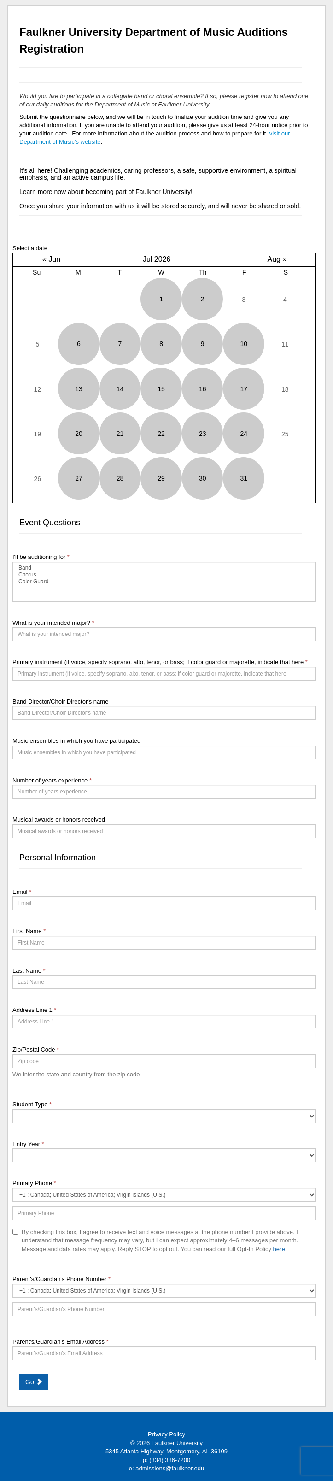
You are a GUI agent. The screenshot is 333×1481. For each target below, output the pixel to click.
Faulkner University (177, 1443)
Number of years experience (52, 780)
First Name (29, 931)
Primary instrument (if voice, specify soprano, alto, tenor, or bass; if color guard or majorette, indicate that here (160, 661)
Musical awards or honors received (58, 819)
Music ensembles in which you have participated (76, 740)
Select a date (29, 248)
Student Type (32, 1104)
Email (21, 891)
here (279, 1249)
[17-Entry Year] (164, 1155)
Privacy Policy (166, 1434)
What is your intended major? (53, 622)
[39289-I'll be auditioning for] (164, 582)
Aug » (276, 259)
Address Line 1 (34, 1009)
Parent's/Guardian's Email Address (60, 1341)
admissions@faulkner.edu (169, 1468)
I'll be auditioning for (41, 556)
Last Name (29, 970)
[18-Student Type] (164, 1116)
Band (164, 567)
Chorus (164, 574)
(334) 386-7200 (169, 1460)
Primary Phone (34, 1183)
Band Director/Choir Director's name (60, 701)
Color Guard (164, 581)
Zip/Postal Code (35, 1049)
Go (33, 1382)
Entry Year (28, 1143)
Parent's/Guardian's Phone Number (61, 1278)
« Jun (51, 259)
